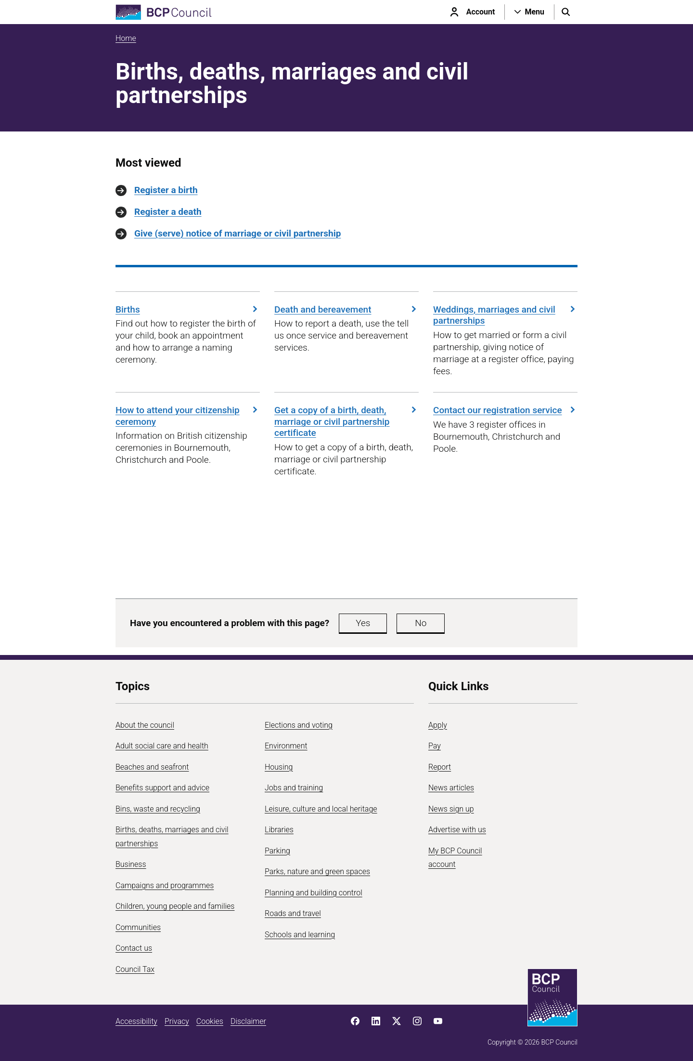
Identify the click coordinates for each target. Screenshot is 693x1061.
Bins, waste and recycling (158, 808)
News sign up (451, 808)
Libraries (279, 829)
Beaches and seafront (152, 767)
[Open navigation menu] (529, 12)
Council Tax (135, 969)
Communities (138, 927)
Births (188, 309)
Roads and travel (293, 913)
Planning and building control (313, 892)
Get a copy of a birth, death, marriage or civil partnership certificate (346, 422)
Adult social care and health (162, 745)
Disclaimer (248, 1021)
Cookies (209, 1021)
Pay (434, 745)
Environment (286, 745)
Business (131, 864)
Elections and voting (299, 725)
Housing (279, 767)
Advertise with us (457, 829)
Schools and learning (300, 934)
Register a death (168, 211)
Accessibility (136, 1021)
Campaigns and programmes (165, 885)
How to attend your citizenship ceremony (188, 416)
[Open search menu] (566, 12)
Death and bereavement (346, 309)
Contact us (134, 948)
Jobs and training (294, 787)
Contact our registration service (505, 410)
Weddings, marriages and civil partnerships (505, 315)
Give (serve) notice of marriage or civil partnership (237, 233)
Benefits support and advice (162, 787)
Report (439, 767)
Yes (363, 623)
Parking (277, 850)
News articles (451, 787)
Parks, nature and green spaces (317, 871)
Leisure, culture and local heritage (321, 808)
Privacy (177, 1021)
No (420, 623)
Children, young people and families (175, 906)
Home (126, 38)
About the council (145, 725)
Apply (437, 725)
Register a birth (166, 190)
